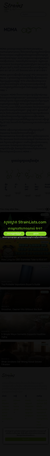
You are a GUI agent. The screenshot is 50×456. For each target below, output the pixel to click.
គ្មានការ (35, 234)
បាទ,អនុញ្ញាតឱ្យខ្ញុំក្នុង (14, 234)
